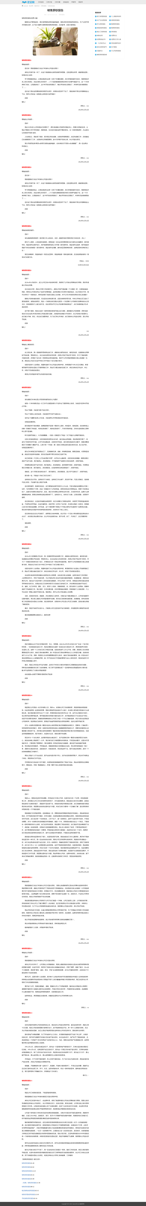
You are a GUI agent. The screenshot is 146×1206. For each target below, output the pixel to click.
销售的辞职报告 (27, 1171)
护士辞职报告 (101, 24)
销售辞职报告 (26, 1163)
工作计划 (49, 2)
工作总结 (41, 2)
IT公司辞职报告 (116, 51)
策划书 (80, 2)
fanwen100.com (76, 1204)
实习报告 (114, 47)
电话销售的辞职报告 (28, 1190)
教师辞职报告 (115, 24)
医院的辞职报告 (102, 28)
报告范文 (37, 6)
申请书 (74, 2)
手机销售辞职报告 (28, 1198)
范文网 (31, 6)
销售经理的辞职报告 (28, 1194)
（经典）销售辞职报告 (29, 1183)
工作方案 (57, 2)
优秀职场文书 (101, 39)
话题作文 (100, 51)
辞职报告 (43, 6)
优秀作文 (114, 35)
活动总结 (66, 2)
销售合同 (100, 35)
